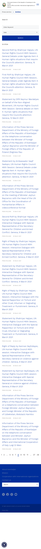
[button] (4, 545)
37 (34, 455)
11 (27, 455)
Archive (18, 12)
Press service (6, 12)
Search (20, 38)
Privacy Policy (5, 510)
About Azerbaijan (9, 469)
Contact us (6, 480)
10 (24, 455)
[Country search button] (37, 485)
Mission (5, 473)
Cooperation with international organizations (20, 476)
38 (38, 455)
